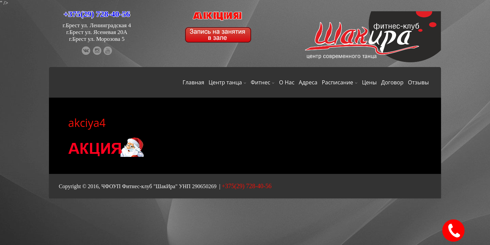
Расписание (340, 82)
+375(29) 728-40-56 (97, 14)
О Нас (286, 82)
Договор (392, 82)
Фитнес (263, 82)
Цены (369, 82)
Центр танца (227, 82)
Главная (193, 82)
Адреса (308, 82)
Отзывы (418, 82)
